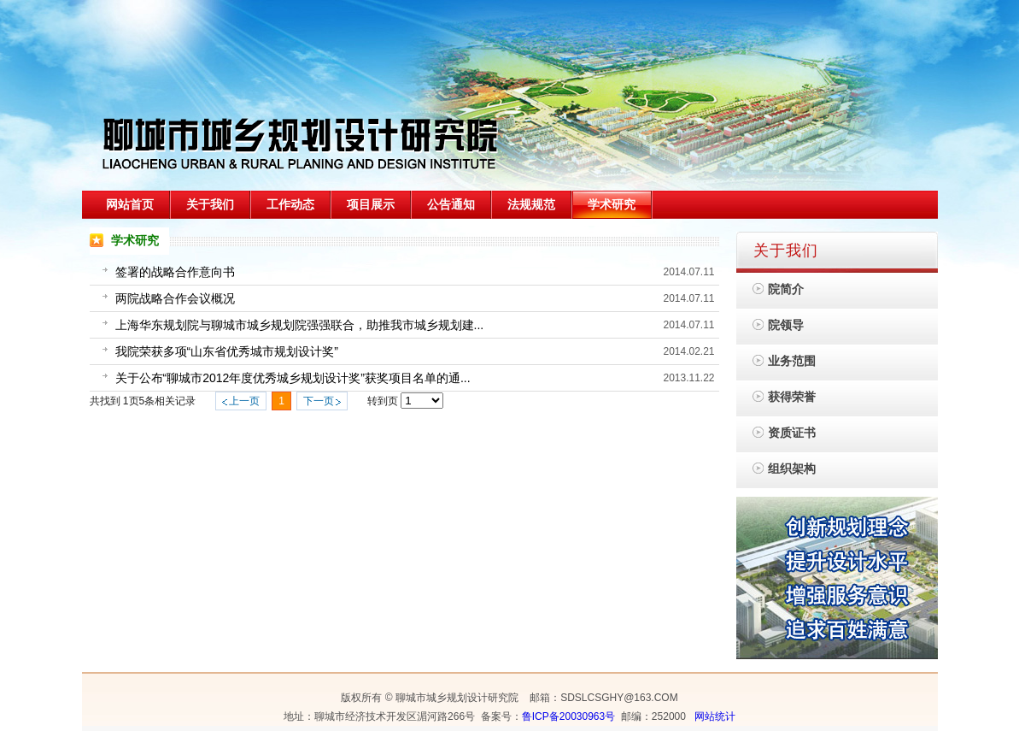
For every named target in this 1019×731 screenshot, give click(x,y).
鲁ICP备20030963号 (568, 716)
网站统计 (714, 716)
